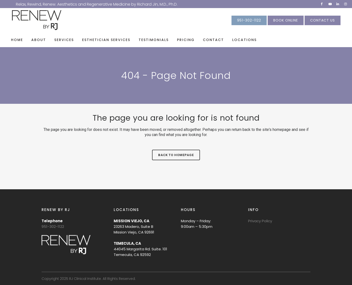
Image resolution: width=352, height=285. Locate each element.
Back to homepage (176, 155)
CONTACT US (322, 20)
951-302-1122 (249, 20)
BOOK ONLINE (285, 20)
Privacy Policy (260, 220)
